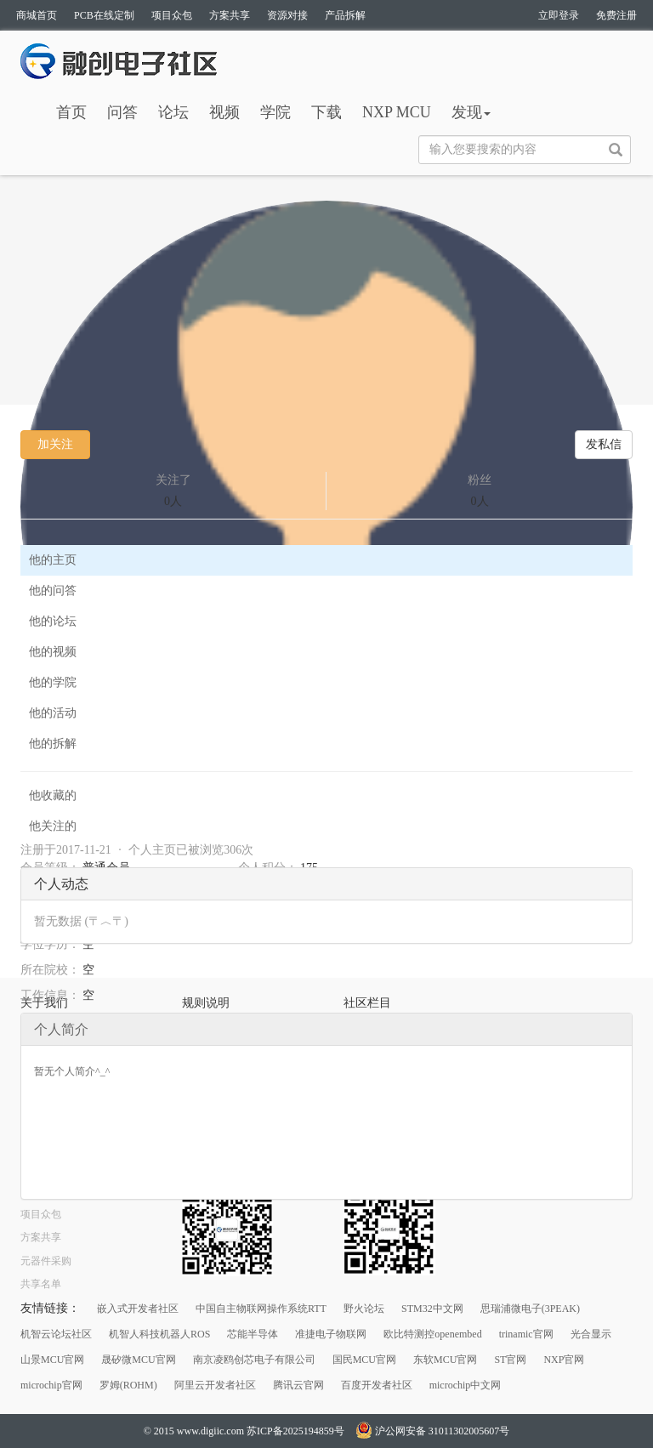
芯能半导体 (252, 1334)
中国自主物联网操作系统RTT (261, 1309)
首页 (71, 112)
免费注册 (616, 15)
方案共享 (229, 15)
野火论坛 (364, 1309)
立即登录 (558, 15)
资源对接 (287, 15)
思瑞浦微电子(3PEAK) (530, 1309)
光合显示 (591, 1334)
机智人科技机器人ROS (159, 1334)
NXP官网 (563, 1360)
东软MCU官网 (445, 1360)
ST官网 (510, 1360)
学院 (275, 112)
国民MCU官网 (364, 1360)
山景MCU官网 (52, 1360)
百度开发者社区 (376, 1385)
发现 (471, 112)
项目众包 (171, 15)
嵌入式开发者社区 (138, 1309)
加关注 (55, 444)
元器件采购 (45, 1261)
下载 (326, 112)
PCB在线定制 (104, 15)
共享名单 (40, 1284)
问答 (122, 112)
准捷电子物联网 (330, 1334)
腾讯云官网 (298, 1385)
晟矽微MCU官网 (138, 1360)
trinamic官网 (526, 1334)
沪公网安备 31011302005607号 (432, 1431)
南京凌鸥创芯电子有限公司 (254, 1360)
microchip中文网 (465, 1385)
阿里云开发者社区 (215, 1385)
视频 (224, 112)
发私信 (604, 444)
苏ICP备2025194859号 (295, 1431)
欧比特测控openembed (432, 1334)
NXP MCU (396, 112)
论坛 (173, 112)
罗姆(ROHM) (128, 1385)
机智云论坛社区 (56, 1334)
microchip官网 (51, 1385)
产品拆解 (345, 15)
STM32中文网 (432, 1309)
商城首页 (36, 15)
